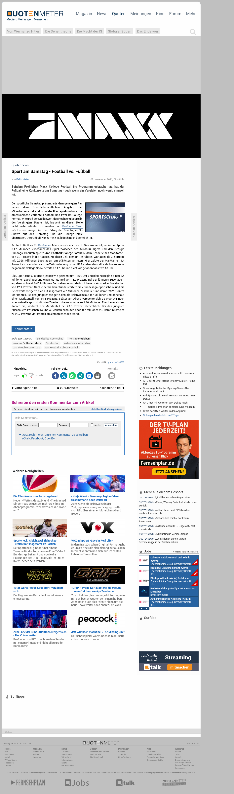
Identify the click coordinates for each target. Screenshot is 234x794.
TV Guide (102, 772)
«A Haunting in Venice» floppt (163, 534)
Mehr (191, 13)
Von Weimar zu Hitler (23, 31)
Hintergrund (38, 751)
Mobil (7, 757)
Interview (37, 757)
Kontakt (178, 757)
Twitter (8, 765)
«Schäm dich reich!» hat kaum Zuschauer (164, 519)
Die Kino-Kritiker (154, 754)
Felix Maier (22, 179)
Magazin (84, 13)
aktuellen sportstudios (77, 343)
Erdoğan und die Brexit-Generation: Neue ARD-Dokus (169, 397)
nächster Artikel (112, 388)
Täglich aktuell (96, 757)
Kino (160, 13)
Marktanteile (95, 754)
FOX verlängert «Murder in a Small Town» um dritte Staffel (168, 375)
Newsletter (9, 754)
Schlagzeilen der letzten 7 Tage (161, 415)
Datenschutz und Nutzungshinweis (183, 761)
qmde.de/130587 (116, 362)
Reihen (36, 754)
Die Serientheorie (58, 31)
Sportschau (52, 343)
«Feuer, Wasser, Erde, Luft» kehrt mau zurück (168, 504)
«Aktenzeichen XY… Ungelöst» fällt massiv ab (167, 527)
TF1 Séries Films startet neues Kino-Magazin (169, 407)
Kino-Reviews (124, 757)
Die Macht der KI (89, 31)
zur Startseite (67, 388)
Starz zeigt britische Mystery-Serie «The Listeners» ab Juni (166, 389)
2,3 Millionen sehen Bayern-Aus (164, 497)
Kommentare (23, 329)
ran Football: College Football (61, 347)
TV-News (65, 751)
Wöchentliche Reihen (99, 751)
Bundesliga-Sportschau (50, 338)
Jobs (177, 754)
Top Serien (189, 772)
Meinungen (140, 13)
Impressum (180, 768)
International (67, 760)
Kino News (13, 772)
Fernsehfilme (125, 772)
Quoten (119, 13)
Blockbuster (112, 772)
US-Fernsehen (67, 765)
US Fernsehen (65, 772)
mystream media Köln (167, 591)
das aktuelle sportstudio (26, 347)
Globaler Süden (119, 31)
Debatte (121, 751)
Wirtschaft (66, 757)
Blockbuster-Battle (155, 760)
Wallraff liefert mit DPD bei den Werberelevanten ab (164, 511)
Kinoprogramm (154, 772)
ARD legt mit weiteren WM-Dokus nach (165, 402)
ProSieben (44, 245)
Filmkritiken (52, 772)
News (102, 13)
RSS (6, 751)
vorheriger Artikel (25, 388)
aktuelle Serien (139, 772)
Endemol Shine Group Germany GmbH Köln (168, 560)
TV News (76, 772)
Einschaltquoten (89, 772)
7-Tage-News (11, 760)
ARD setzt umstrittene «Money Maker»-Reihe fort (169, 382)
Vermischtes (66, 754)
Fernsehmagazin (37, 772)
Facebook (9, 762)
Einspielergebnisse (155, 757)
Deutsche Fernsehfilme (172, 772)
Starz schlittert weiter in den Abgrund (164, 411)
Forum (175, 13)
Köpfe (64, 762)
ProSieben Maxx (72, 226)
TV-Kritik (122, 754)
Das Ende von (147, 31)
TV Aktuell (24, 772)
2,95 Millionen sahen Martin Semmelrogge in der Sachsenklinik (162, 540)
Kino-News (151, 751)
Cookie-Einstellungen (184, 765)
